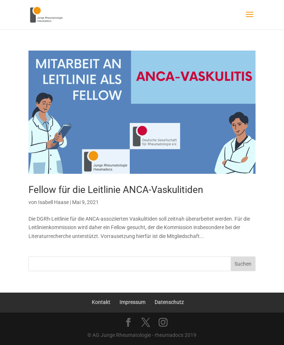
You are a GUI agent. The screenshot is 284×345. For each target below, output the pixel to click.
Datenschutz (169, 302)
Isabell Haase (53, 202)
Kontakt (101, 302)
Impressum (132, 302)
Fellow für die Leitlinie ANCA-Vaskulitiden (115, 189)
